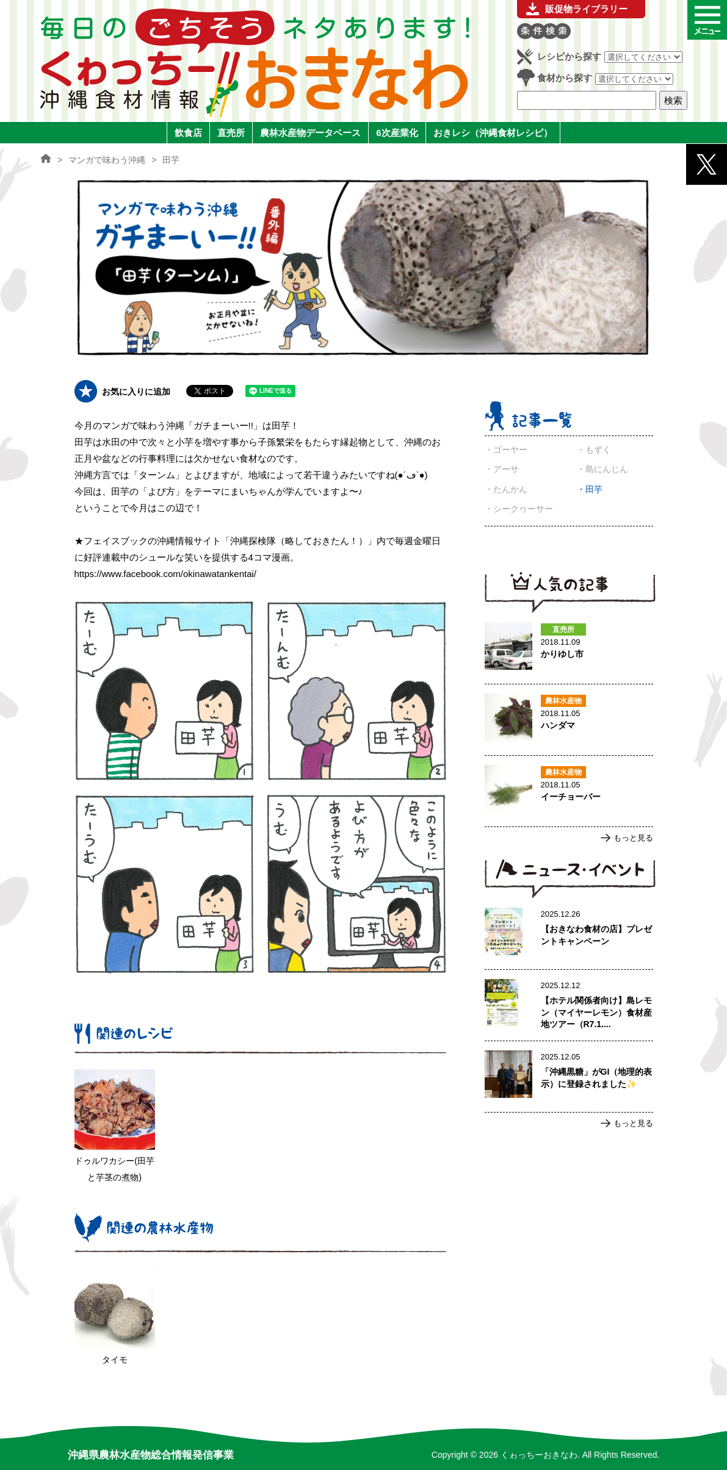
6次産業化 (397, 132)
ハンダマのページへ (569, 719)
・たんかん (506, 489)
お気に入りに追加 (136, 391)
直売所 (231, 132)
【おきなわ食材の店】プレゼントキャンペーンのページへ (569, 933)
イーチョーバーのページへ (569, 791)
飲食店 (188, 132)
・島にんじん (602, 469)
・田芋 (589, 489)
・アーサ (502, 469)
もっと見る (633, 837)
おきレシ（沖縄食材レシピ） (492, 132)
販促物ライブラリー (586, 9)
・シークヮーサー (519, 509)
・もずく (594, 449)
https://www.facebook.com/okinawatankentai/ (165, 573)
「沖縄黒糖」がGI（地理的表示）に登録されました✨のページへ (569, 1076)
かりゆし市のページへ (569, 648)
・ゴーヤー (506, 449)
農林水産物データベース (310, 132)
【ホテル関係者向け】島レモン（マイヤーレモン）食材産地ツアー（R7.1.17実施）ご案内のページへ (569, 1005)
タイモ (115, 1359)
